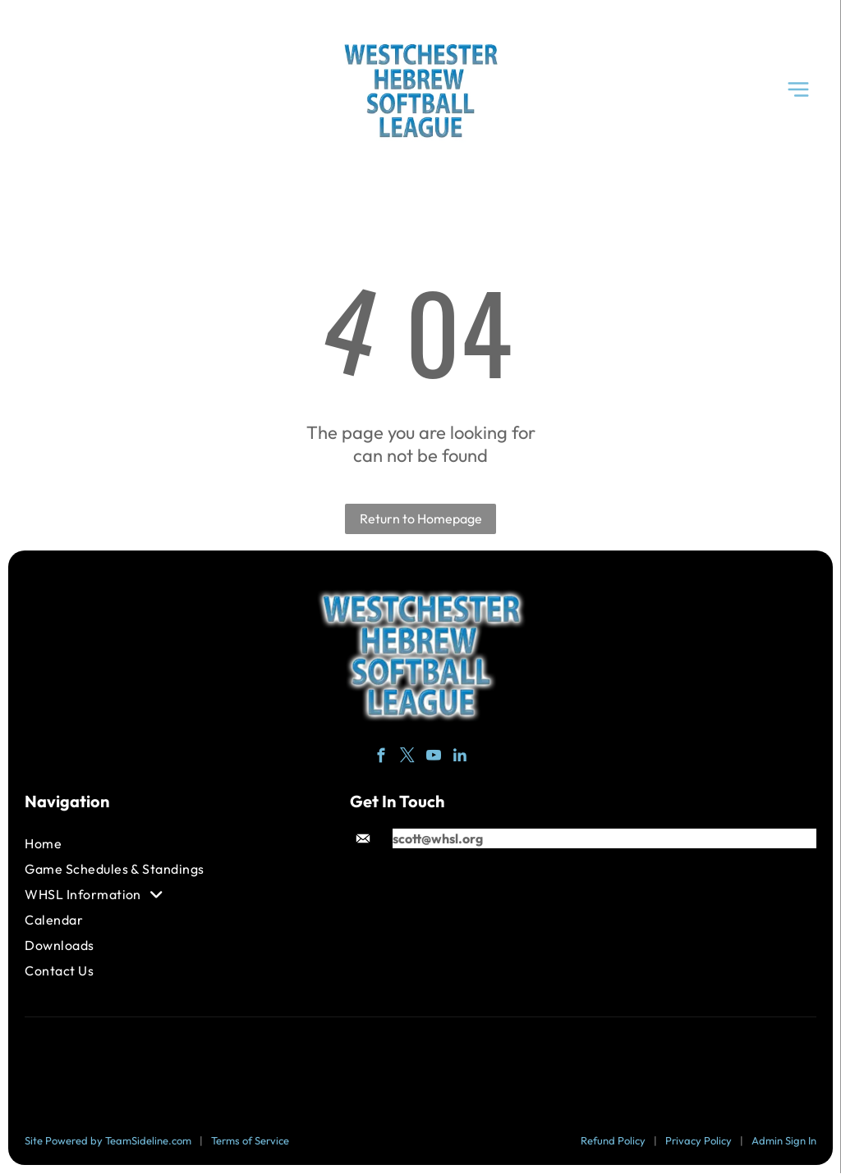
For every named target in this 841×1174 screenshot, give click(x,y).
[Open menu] (798, 89)
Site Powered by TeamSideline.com (108, 1140)
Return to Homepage (421, 519)
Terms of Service (250, 1140)
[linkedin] (460, 758)
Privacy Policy (698, 1140)
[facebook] (381, 758)
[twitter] (408, 758)
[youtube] (434, 758)
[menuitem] (128, 844)
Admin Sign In (783, 1140)
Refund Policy (613, 1140)
